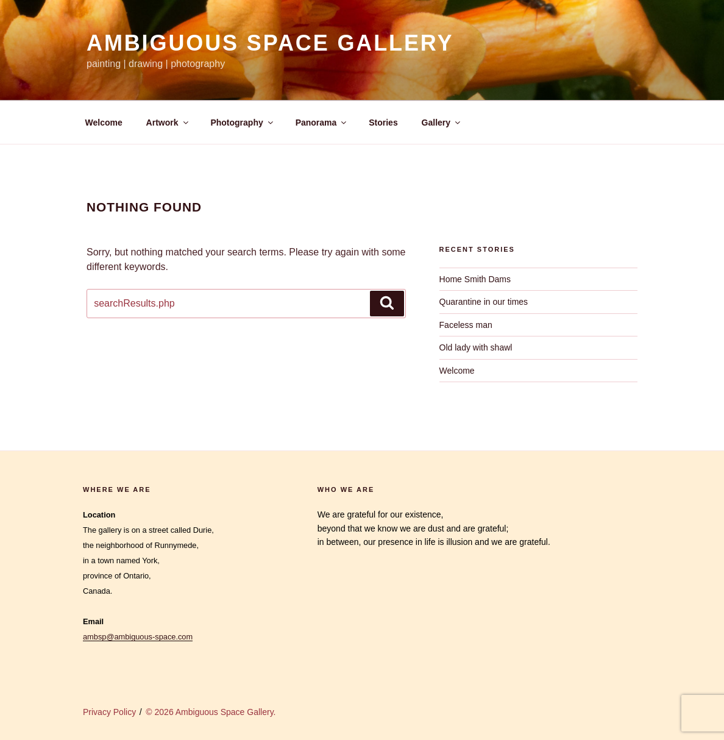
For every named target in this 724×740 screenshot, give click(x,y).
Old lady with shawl (476, 347)
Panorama (322, 122)
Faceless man (465, 325)
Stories (383, 122)
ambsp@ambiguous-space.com (138, 636)
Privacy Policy (109, 712)
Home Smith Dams (475, 279)
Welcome (103, 122)
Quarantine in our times (483, 302)
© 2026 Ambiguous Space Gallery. (210, 712)
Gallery (442, 122)
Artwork (168, 122)
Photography (242, 122)
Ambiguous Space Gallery (270, 42)
